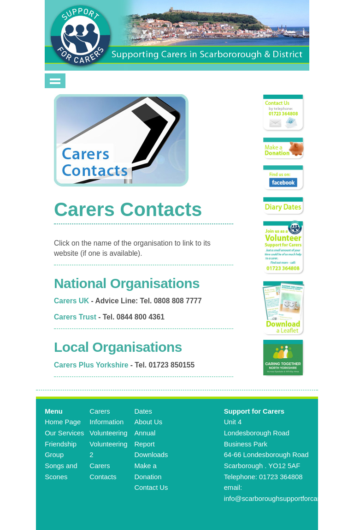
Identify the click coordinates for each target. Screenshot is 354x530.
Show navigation (55, 80)
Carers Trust (75, 317)
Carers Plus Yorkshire (91, 365)
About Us (148, 422)
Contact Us (151, 487)
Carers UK (71, 301)
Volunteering (108, 433)
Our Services (64, 433)
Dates (143, 411)
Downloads (151, 454)
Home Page (63, 422)
